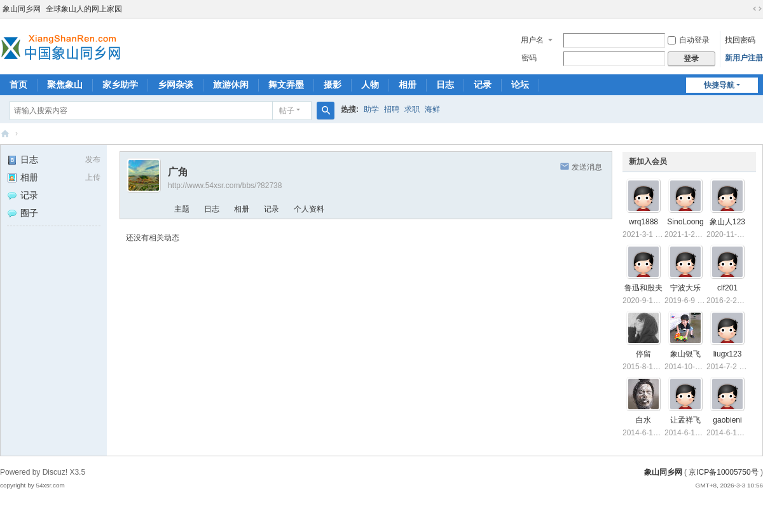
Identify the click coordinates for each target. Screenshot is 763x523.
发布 (92, 159)
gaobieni (727, 420)
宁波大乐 (685, 287)
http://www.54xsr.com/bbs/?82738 (225, 185)
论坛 (520, 84)
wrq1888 (643, 221)
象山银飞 (685, 354)
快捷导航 (719, 85)
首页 (18, 84)
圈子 (22, 213)
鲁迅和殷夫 (643, 287)
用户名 (532, 40)
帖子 (286, 110)
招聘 (391, 109)
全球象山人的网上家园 (84, 8)
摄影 (332, 84)
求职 (412, 109)
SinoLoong (685, 221)
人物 (370, 84)
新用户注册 (744, 57)
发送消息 (587, 167)
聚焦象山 (65, 84)
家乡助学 (120, 84)
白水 (643, 420)
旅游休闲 (231, 84)
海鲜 (432, 109)
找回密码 (740, 40)
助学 (371, 109)
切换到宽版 (757, 9)
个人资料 (309, 209)
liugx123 (727, 354)
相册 (407, 84)
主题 (181, 209)
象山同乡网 (22, 8)
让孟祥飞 (685, 420)
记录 (482, 84)
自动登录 (689, 40)
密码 (529, 57)
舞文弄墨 (286, 84)
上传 (92, 177)
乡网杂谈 (175, 84)
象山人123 (727, 221)
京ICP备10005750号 (723, 472)
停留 (643, 354)
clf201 (727, 287)
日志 (445, 84)
